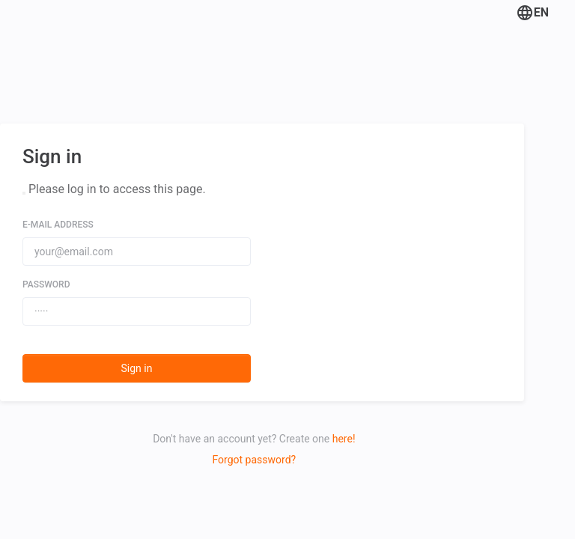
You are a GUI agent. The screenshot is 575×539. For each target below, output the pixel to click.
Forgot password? (254, 460)
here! (344, 439)
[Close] (23, 193)
